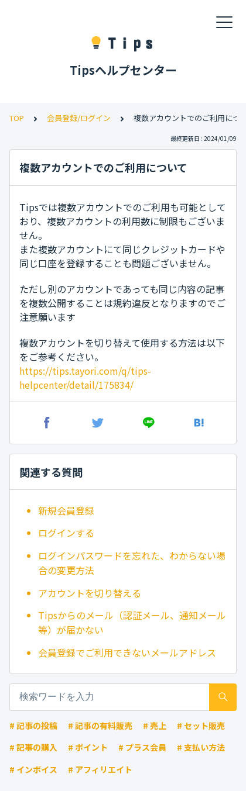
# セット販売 (201, 725)
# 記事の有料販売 (100, 725)
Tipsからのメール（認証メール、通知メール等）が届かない (132, 622)
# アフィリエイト (100, 769)
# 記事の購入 (33, 747)
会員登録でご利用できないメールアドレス (127, 652)
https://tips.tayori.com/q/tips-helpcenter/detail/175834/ (85, 378)
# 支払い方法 (201, 747)
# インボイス (33, 769)
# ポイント (88, 747)
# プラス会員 (142, 747)
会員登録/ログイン (79, 117)
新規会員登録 (66, 510)
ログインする (66, 533)
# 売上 (154, 725)
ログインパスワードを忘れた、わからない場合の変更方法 (132, 563)
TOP (16, 117)
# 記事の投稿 (33, 725)
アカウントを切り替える (89, 593)
